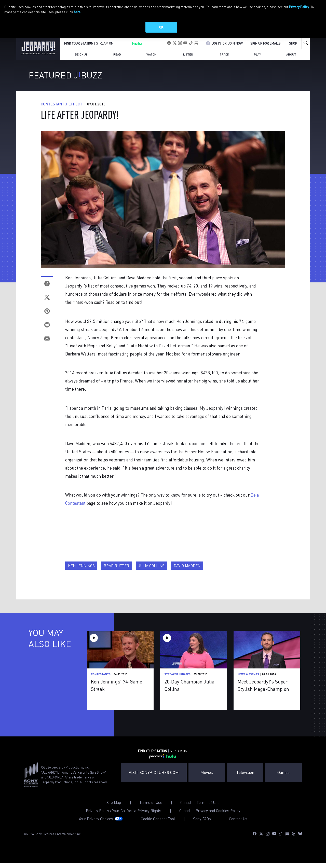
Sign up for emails (265, 49)
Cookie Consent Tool (158, 824)
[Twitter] (47, 303)
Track (224, 60)
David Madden (187, 571)
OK (161, 27)
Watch (151, 60)
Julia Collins (151, 571)
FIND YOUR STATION (78, 49)
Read (117, 60)
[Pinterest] (47, 317)
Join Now (235, 49)
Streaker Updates (177, 680)
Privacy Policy (299, 7)
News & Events (248, 680)
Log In (216, 49)
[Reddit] (47, 330)
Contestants (101, 680)
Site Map (113, 808)
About (291, 60)
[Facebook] (47, 289)
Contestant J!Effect (61, 109)
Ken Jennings (81, 571)
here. (77, 12)
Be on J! (81, 60)
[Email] (47, 344)
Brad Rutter (116, 571)
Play (257, 60)
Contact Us (238, 824)
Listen (188, 60)
